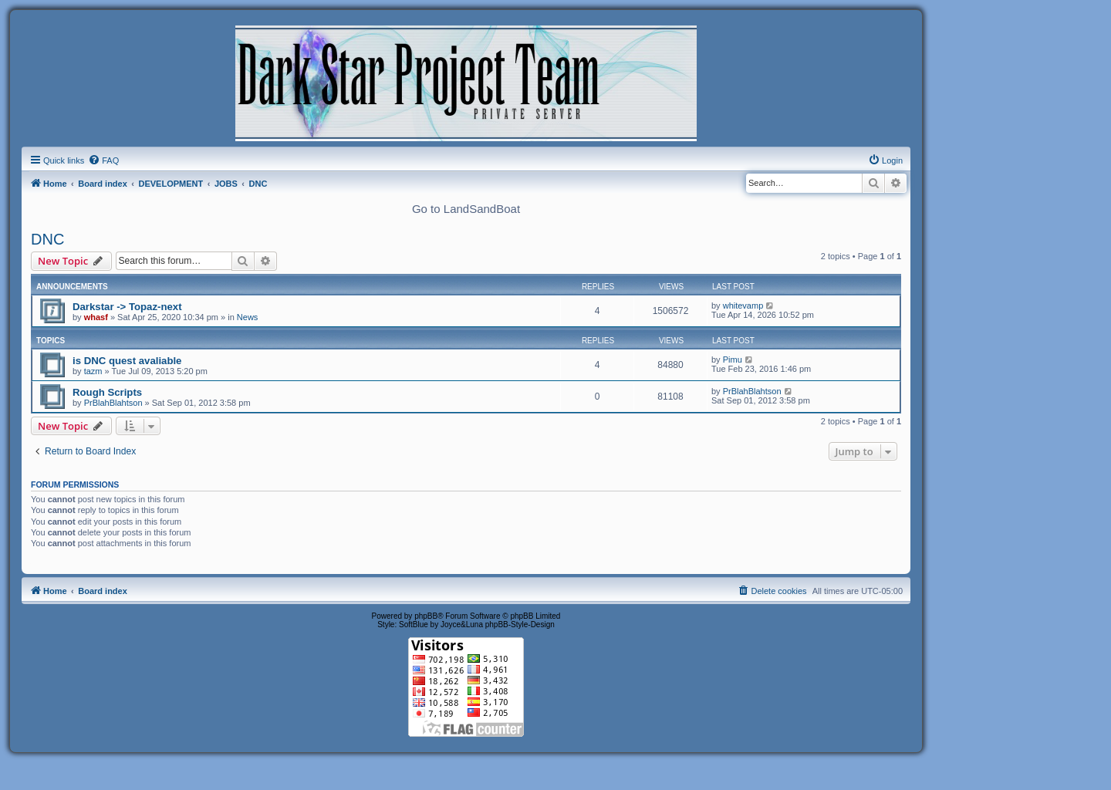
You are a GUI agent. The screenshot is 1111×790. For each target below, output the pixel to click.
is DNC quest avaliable (127, 360)
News (247, 317)
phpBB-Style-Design (520, 624)
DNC (47, 239)
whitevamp (743, 305)
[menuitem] (103, 160)
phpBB (425, 616)
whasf (96, 317)
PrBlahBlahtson (113, 402)
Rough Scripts (107, 392)
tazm (93, 371)
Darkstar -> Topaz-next (127, 306)
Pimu (732, 359)
